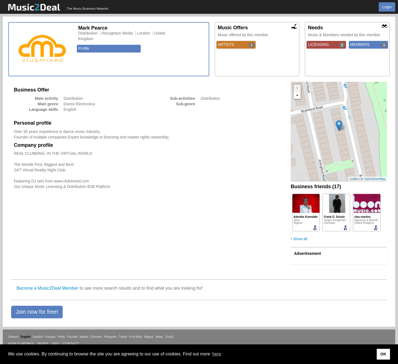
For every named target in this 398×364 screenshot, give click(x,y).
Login (387, 7)
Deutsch (13, 336)
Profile (83, 48)
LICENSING (326, 45)
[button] (37, 312)
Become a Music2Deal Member (47, 288)
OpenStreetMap (375, 178)
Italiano (84, 336)
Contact (71, 344)
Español (38, 336)
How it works (21, 344)
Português (110, 336)
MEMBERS (368, 45)
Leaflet (353, 178)
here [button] (216, 354)
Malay (159, 336)
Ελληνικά (96, 336)
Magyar (148, 336)
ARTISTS (236, 45)
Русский (72, 336)
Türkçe (123, 336)
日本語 (169, 336)
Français (50, 336)
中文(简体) (135, 336)
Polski (61, 336)
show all (299, 239)
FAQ (56, 344)
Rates (43, 344)
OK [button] (383, 354)
